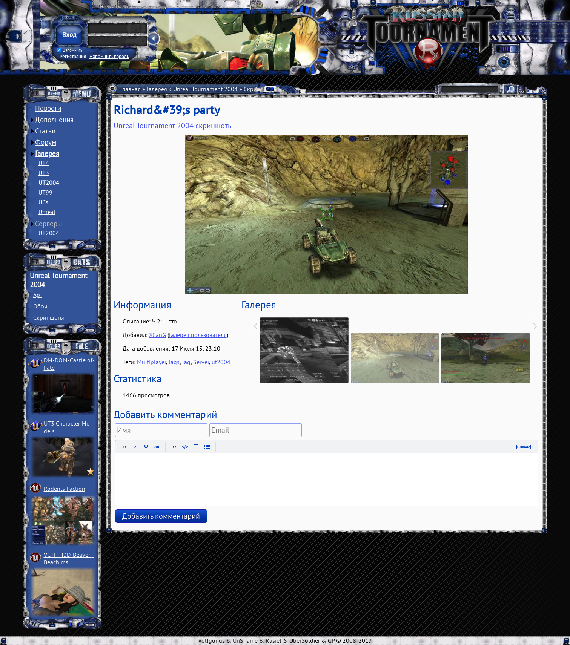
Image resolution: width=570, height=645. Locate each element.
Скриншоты (48, 317)
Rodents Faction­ (64, 488)
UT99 (45, 192)
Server (201, 362)
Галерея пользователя (198, 335)
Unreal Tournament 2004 (205, 89)
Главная (130, 89)
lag (186, 362)
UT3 (43, 172)
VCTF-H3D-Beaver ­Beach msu (69, 558)
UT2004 (48, 182)
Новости (48, 108)
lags (174, 362)
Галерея (47, 153)
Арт (37, 295)
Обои (40, 306)
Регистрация (73, 56)
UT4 (43, 163)
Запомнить (69, 50)
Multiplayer (151, 362)
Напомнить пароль (109, 56)
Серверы (48, 223)
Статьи (45, 130)
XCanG (157, 335)
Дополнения (54, 119)
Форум (45, 142)
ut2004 (221, 362)
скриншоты (214, 125)
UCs (43, 202)
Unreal (46, 212)
